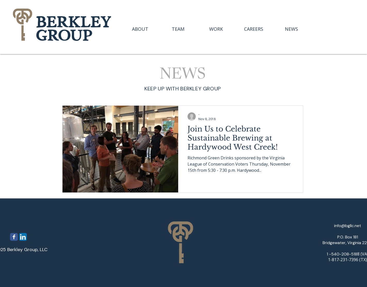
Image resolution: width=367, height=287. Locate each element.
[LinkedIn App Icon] (23, 237)
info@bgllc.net (347, 225)
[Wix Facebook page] (14, 237)
